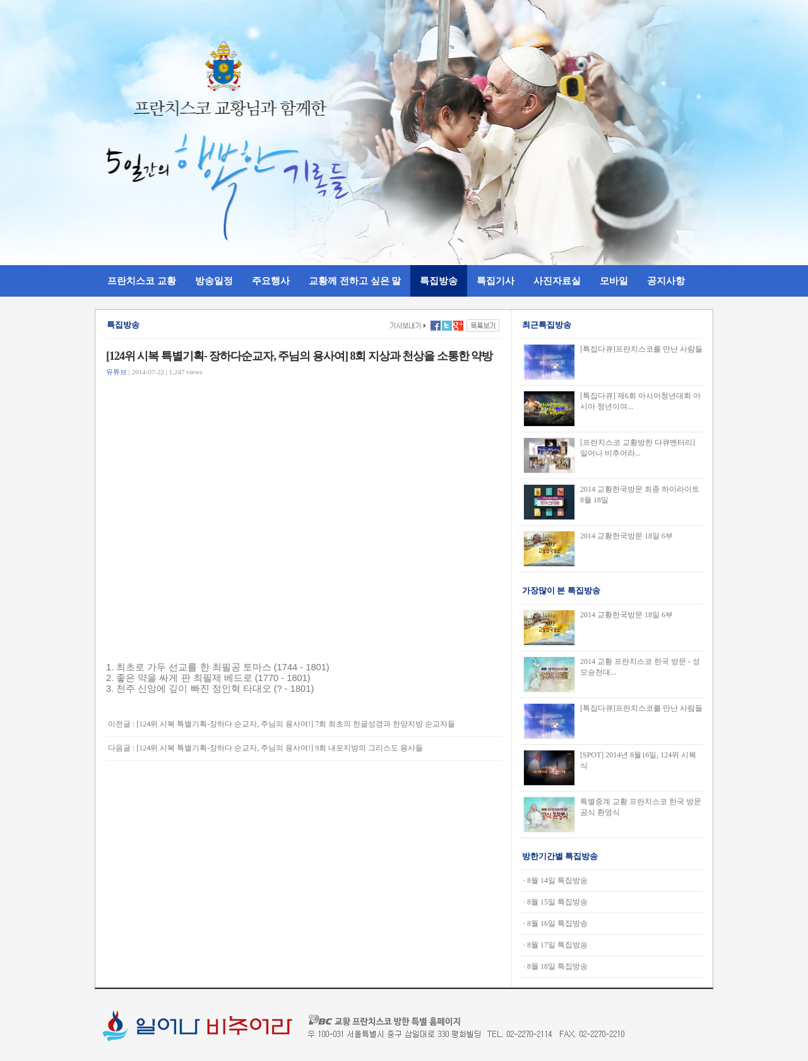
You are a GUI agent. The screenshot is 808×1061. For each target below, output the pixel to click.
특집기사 (495, 280)
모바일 (614, 280)
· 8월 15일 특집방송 (555, 902)
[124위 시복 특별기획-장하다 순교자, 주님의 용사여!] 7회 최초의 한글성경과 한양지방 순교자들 (295, 724)
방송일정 (214, 280)
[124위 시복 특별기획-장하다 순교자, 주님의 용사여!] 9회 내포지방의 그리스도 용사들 (279, 748)
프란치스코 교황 (141, 280)
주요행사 (271, 280)
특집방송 (439, 280)
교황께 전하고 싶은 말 (355, 280)
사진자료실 (557, 280)
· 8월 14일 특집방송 (555, 880)
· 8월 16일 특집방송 (555, 923)
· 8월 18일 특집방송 (555, 966)
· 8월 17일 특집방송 (555, 944)
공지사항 (666, 280)
